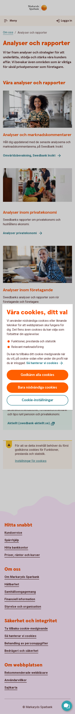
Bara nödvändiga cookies (37, 387)
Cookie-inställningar (37, 400)
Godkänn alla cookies (37, 375)
